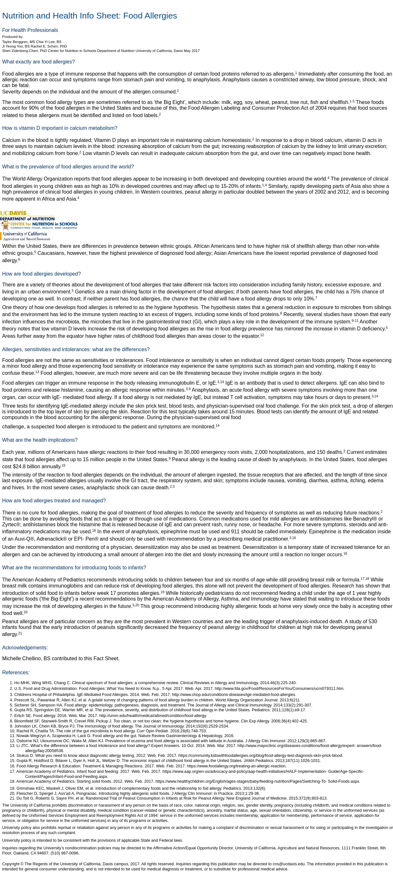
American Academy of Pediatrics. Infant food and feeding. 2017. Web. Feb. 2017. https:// (95, 771)
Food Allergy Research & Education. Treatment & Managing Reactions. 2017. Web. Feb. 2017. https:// (108, 766)
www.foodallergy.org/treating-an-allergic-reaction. (243, 766)
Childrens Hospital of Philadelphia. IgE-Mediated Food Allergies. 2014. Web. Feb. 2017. (93, 694)
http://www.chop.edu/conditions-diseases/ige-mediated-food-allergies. (234, 694)
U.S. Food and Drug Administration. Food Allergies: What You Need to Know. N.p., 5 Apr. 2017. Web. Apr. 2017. (114, 688)
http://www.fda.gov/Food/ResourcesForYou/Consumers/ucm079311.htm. (279, 688)
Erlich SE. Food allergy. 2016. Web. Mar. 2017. (56, 715)
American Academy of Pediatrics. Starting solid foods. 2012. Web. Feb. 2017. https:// (92, 781)
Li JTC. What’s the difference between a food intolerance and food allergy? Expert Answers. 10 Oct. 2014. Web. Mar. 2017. (127, 745)
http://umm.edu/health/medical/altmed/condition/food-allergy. (153, 715)
